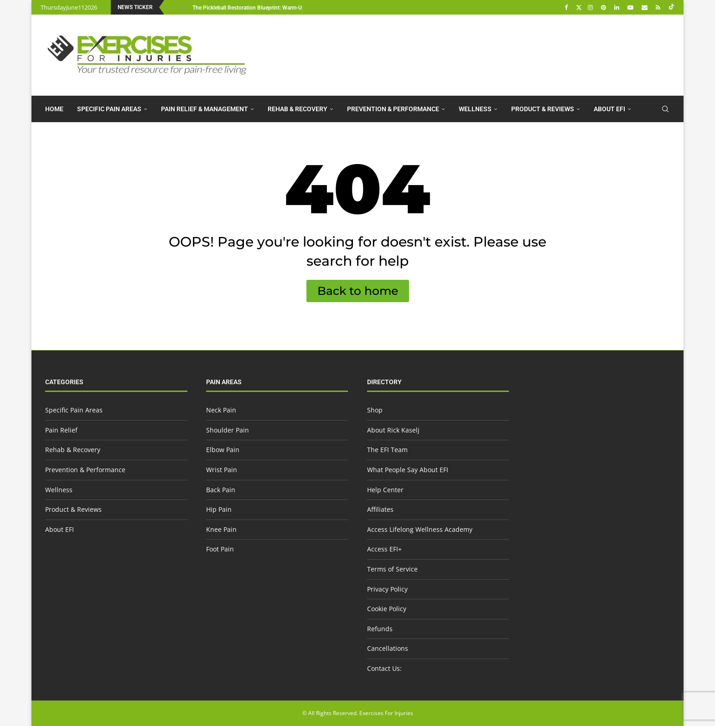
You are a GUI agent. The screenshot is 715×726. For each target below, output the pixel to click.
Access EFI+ (384, 549)
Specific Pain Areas (109, 109)
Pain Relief (61, 430)
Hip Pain (219, 509)
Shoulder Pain (227, 430)
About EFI (609, 109)
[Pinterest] (604, 7)
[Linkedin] (618, 7)
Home (54, 109)
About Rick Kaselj (393, 430)
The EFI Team (387, 449)
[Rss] (659, 7)
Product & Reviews (542, 109)
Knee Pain (221, 529)
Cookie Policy (386, 608)
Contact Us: (384, 668)
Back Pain (220, 489)
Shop (375, 410)
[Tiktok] (671, 7)
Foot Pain (220, 549)
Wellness (475, 109)
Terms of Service (392, 569)
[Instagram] (591, 7)
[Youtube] (631, 7)
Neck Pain (221, 410)
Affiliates (380, 509)
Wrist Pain (221, 469)
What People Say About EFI (407, 469)
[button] (172, 7)
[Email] (646, 7)
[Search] (665, 109)
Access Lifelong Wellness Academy (419, 529)
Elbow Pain (222, 449)
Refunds (380, 628)
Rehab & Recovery (297, 109)
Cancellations (387, 648)
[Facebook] (567, 7)
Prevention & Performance (393, 109)
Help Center (385, 489)
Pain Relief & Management (204, 109)
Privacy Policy (387, 589)
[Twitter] (579, 7)
